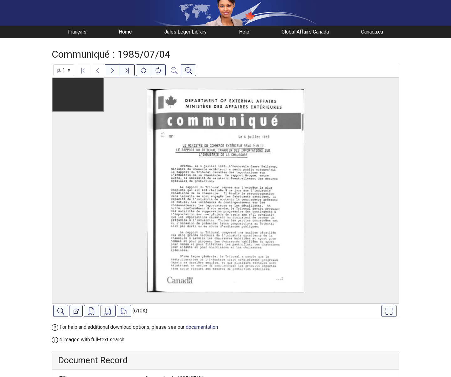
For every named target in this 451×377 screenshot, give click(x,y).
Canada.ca (372, 32)
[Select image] (63, 70)
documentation (202, 327)
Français (77, 32)
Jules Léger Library (185, 32)
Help (244, 32)
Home (125, 32)
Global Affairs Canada (305, 32)
